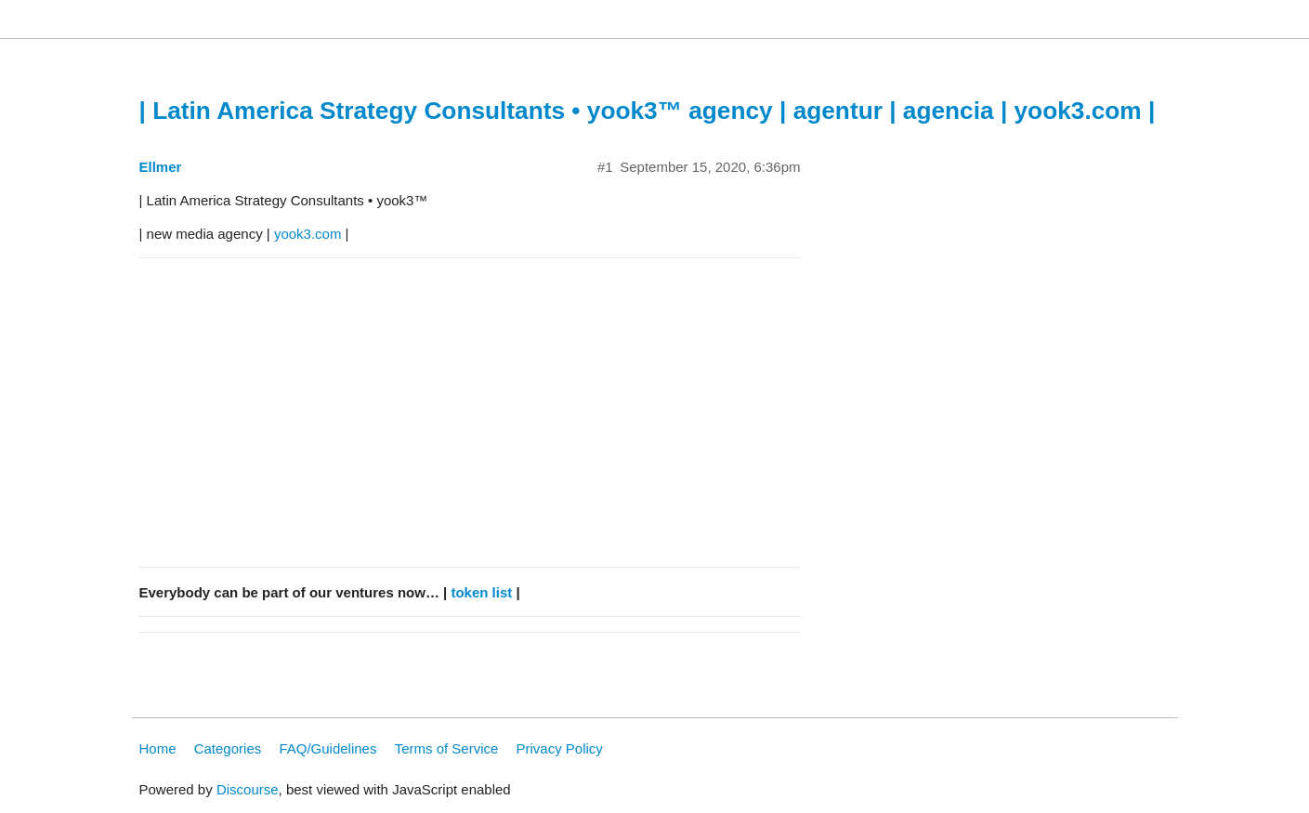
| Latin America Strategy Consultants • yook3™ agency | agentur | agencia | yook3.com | (647, 111)
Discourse (247, 789)
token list (481, 592)
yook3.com (308, 234)
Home (158, 748)
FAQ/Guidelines (327, 748)
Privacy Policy (560, 748)
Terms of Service (447, 748)
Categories (228, 748)
